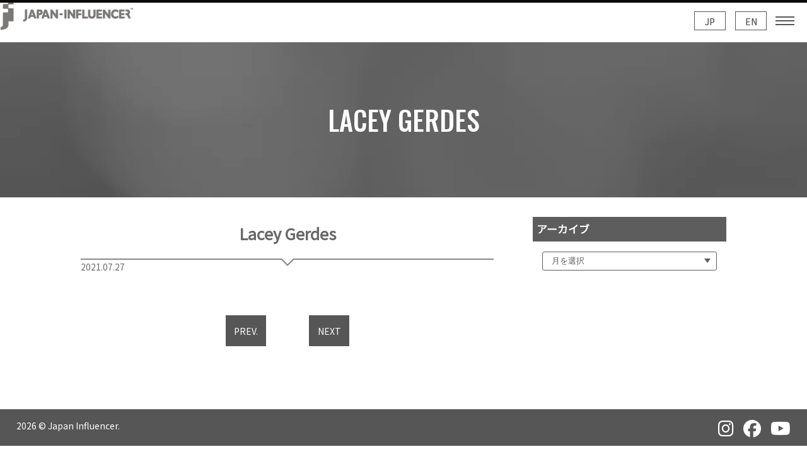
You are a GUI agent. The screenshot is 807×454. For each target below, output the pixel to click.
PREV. (246, 331)
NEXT (329, 331)
